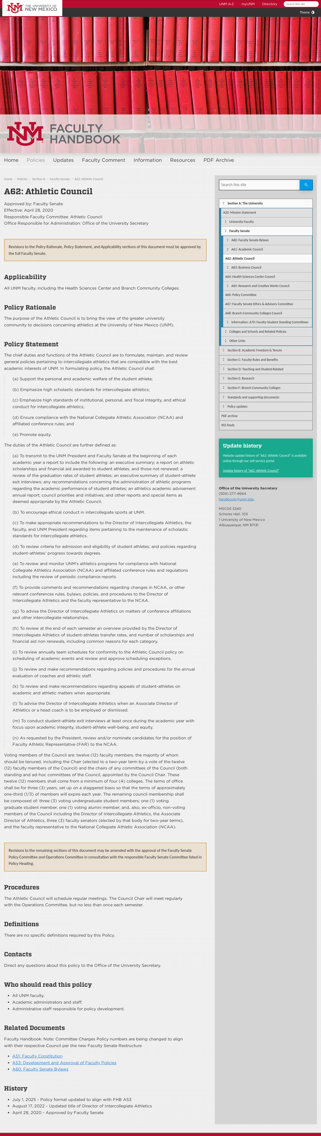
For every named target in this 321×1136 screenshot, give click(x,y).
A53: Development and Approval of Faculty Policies (64, 1062)
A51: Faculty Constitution (37, 1056)
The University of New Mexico (26, 1)
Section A (38, 179)
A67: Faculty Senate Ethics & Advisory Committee (259, 304)
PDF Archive (219, 160)
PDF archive (229, 416)
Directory (269, 4)
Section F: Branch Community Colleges (254, 388)
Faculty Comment (103, 160)
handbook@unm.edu (236, 499)
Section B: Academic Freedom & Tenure (255, 350)
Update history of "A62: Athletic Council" (251, 470)
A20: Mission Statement (239, 212)
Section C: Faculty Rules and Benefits (253, 360)
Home (11, 160)
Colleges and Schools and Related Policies (257, 331)
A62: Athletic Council (89, 179)
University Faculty (241, 222)
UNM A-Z (226, 4)
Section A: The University (245, 203)
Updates (63, 160)
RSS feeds (228, 425)
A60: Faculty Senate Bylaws (40, 1069)
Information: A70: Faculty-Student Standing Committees (269, 322)
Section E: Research (241, 378)
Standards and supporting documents (253, 397)
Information (148, 160)
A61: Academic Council (247, 249)
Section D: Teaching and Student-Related (255, 369)
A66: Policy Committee (240, 295)
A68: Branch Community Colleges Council (253, 313)
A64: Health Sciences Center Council (250, 276)
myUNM (248, 4)
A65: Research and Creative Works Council (260, 286)
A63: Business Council (246, 267)
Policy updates (237, 406)
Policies (36, 160)
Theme (305, 12)
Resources (182, 160)
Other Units (237, 341)
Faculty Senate (60, 179)
